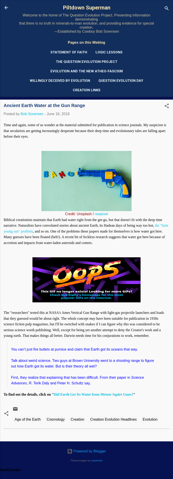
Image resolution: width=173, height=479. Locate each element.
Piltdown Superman (86, 8)
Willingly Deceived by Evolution (60, 81)
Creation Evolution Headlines (113, 419)
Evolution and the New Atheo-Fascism (86, 71)
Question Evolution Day (120, 81)
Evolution (150, 419)
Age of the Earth (28, 419)
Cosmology (56, 419)
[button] (166, 106)
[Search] (166, 9)
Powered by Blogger (86, 451)
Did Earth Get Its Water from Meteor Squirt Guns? (93, 394)
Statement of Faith (68, 52)
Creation (77, 419)
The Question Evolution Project (86, 62)
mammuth (96, 460)
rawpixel (101, 214)
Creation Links (86, 90)
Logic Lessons (109, 52)
